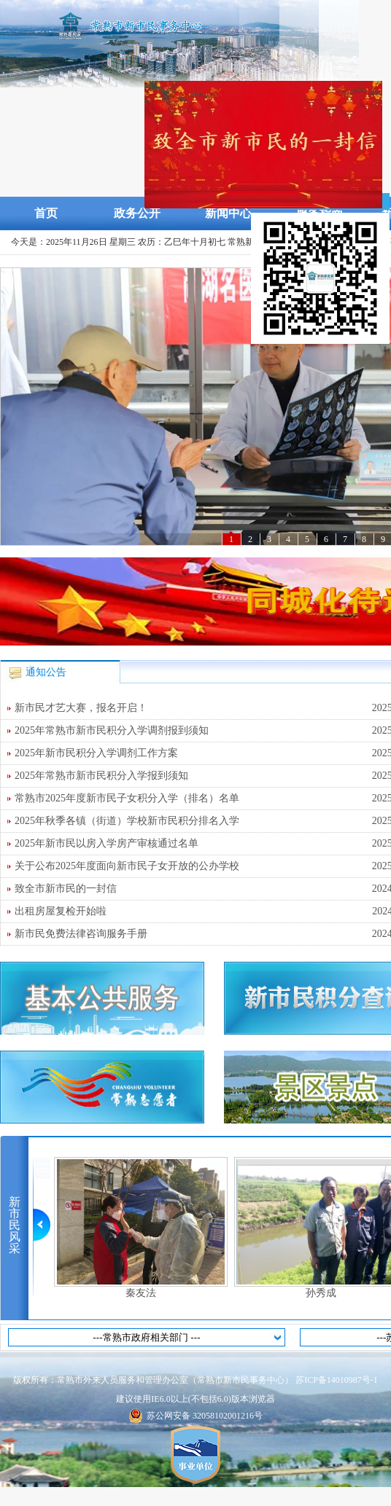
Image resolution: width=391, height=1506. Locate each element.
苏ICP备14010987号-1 (336, 1380)
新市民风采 (14, 1225)
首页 (46, 213)
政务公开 (137, 213)
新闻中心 (228, 213)
